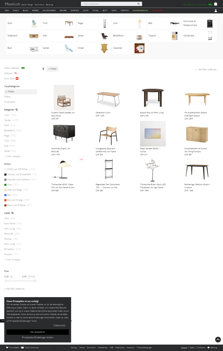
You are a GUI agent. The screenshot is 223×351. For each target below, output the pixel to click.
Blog (25, 10)
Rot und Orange (18, 200)
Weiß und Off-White (21, 169)
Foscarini (11, 254)
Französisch (201, 348)
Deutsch (184, 348)
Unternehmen (103, 348)
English (192, 348)
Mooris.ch (12, 4)
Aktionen (11, 73)
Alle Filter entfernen (206, 70)
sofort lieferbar (14, 68)
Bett (105, 10)
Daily (16, 10)
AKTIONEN (157, 10)
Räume (63, 10)
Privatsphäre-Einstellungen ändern (37, 337)
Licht (86, 10)
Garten (75, 10)
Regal (10, 136)
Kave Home (13, 224)
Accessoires (49, 10)
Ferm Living (13, 244)
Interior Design (27, 5)
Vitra (9, 218)
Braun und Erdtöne (19, 205)
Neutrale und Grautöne (22, 180)
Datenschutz (119, 348)
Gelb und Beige (17, 190)
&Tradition (12, 249)
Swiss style (11, 79)
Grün (13, 185)
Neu (7, 10)
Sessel (10, 151)
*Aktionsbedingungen (144, 348)
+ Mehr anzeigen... (12, 156)
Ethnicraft (12, 234)
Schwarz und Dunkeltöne (22, 174)
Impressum (130, 348)
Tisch (10, 141)
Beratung (49, 5)
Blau (12, 195)
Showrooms (39, 5)
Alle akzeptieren (37, 332)
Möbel (35, 10)
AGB (111, 348)
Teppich (125, 10)
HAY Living (12, 229)
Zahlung (74, 348)
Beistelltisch (12, 131)
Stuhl (96, 10)
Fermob (11, 239)
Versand (82, 348)
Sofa (114, 10)
